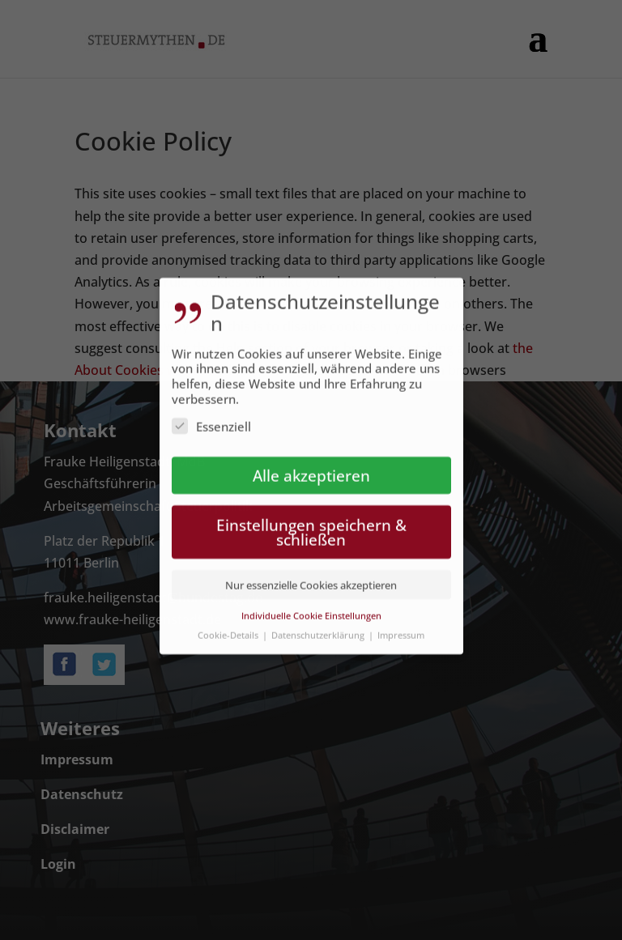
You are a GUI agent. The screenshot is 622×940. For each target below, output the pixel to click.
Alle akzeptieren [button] (311, 466)
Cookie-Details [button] (229, 625)
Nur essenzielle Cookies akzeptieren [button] (311, 575)
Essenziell (211, 417)
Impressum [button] (400, 625)
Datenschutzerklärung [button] (319, 625)
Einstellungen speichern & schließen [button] (311, 523)
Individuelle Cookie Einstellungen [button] (311, 606)
